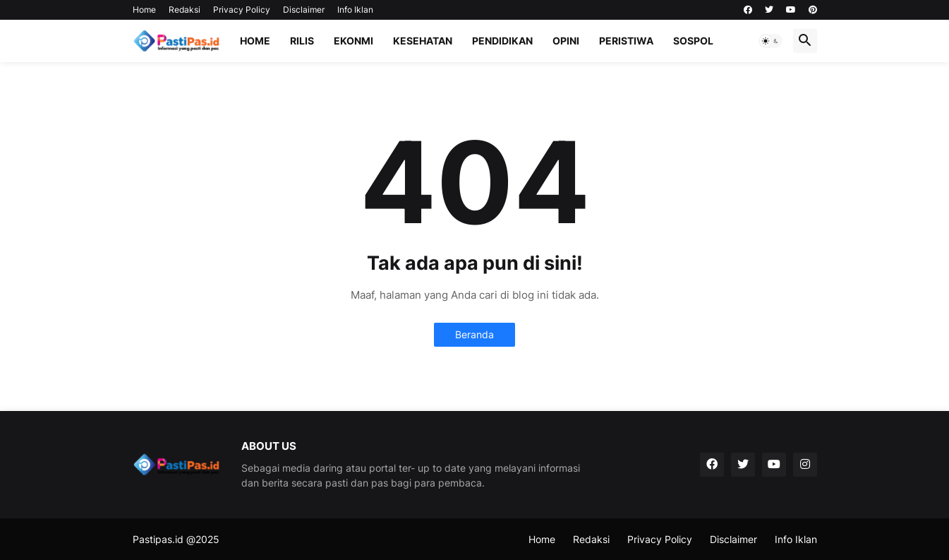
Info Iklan (355, 9)
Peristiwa (626, 41)
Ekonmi (353, 41)
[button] (770, 41)
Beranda (474, 334)
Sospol (693, 41)
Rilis (302, 41)
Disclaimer (304, 9)
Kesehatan (422, 41)
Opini (565, 41)
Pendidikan (502, 41)
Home (144, 9)
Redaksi (184, 9)
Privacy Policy (241, 9)
